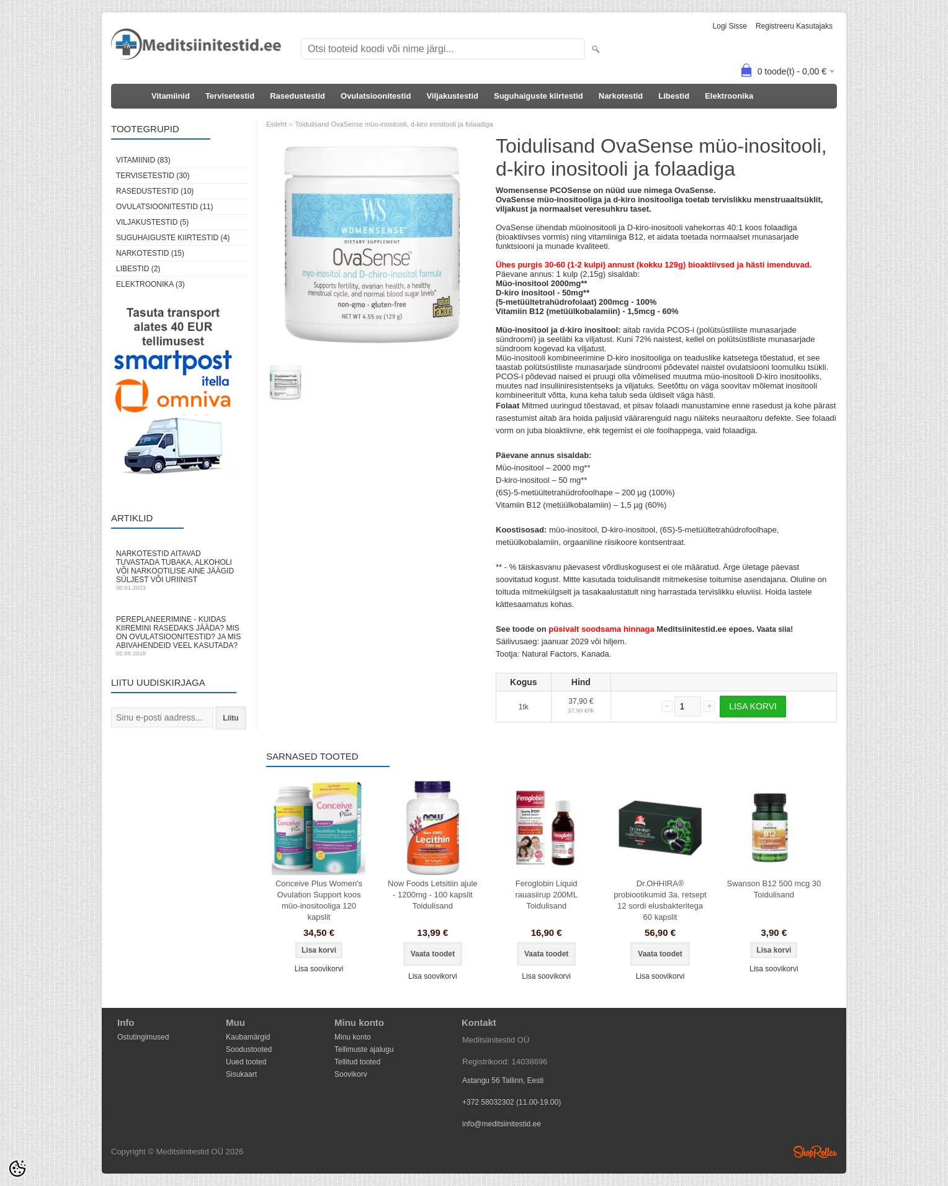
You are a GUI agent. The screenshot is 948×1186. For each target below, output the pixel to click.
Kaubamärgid (248, 1037)
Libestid (673, 96)
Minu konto (352, 1037)
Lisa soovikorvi (319, 968)
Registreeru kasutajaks (794, 26)
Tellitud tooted (357, 1062)
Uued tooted (246, 1062)
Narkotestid (621, 96)
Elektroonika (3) (150, 284)
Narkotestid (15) (150, 253)
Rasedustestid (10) (155, 191)
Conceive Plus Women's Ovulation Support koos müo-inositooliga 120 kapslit (318, 900)
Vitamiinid (170, 96)
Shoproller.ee (815, 1152)
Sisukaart (241, 1074)
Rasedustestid (297, 96)
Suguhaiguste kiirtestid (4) (173, 237)
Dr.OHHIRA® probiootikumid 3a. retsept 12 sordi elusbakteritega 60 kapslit (660, 900)
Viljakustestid (452, 96)
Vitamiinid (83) (143, 160)
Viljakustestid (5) (152, 222)
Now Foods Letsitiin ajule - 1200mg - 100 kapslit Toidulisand (433, 894)
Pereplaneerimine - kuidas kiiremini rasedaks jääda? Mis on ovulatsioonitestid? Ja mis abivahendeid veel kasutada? (179, 636)
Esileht (276, 124)
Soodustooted (249, 1049)
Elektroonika (729, 96)
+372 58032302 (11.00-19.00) (511, 1102)
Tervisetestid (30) (152, 175)
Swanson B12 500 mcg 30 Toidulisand (774, 889)
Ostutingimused (143, 1037)
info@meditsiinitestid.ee (501, 1124)
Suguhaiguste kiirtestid (538, 96)
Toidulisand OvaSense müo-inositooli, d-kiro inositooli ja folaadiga (394, 124)
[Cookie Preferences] (17, 1168)
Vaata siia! (774, 629)
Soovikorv (350, 1074)
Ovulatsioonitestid (376, 96)
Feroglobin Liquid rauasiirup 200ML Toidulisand (546, 894)
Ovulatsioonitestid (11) (164, 206)
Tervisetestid (229, 96)
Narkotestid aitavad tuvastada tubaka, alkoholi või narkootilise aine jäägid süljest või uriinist (179, 570)
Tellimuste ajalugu (363, 1049)
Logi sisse (730, 26)
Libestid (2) (138, 268)
